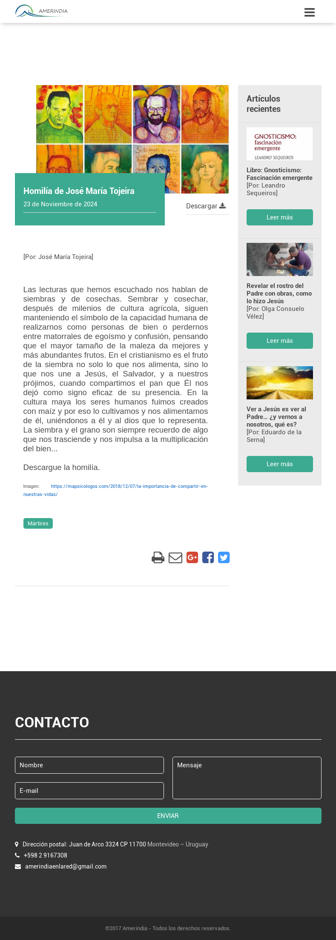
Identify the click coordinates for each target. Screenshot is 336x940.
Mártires (38, 523)
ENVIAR (168, 816)
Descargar (206, 206)
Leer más (280, 217)
